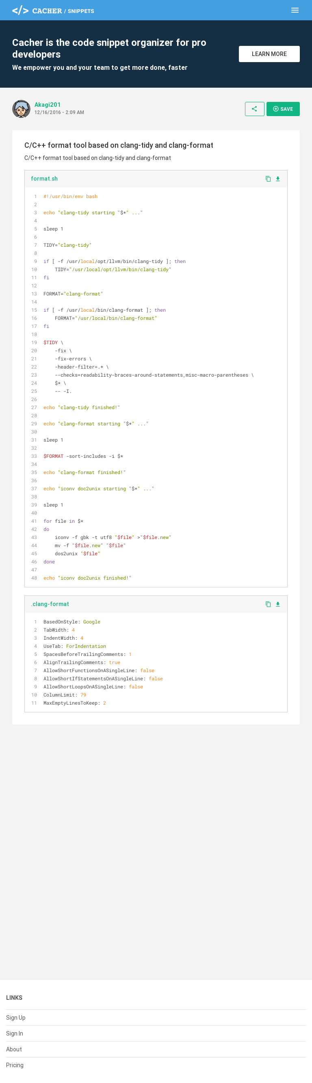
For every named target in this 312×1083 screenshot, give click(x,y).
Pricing (15, 1065)
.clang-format (50, 604)
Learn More (269, 54)
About (14, 1049)
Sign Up (16, 1017)
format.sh (44, 178)
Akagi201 (48, 104)
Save (283, 109)
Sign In (14, 1033)
